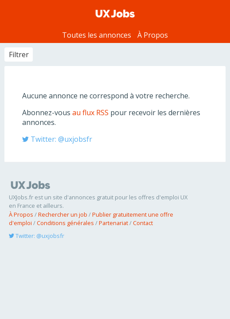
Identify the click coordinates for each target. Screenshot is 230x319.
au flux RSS (90, 112)
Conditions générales (65, 223)
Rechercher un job (62, 214)
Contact (143, 223)
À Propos (152, 35)
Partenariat (113, 223)
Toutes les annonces (96, 35)
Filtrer (19, 54)
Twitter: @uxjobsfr (57, 139)
